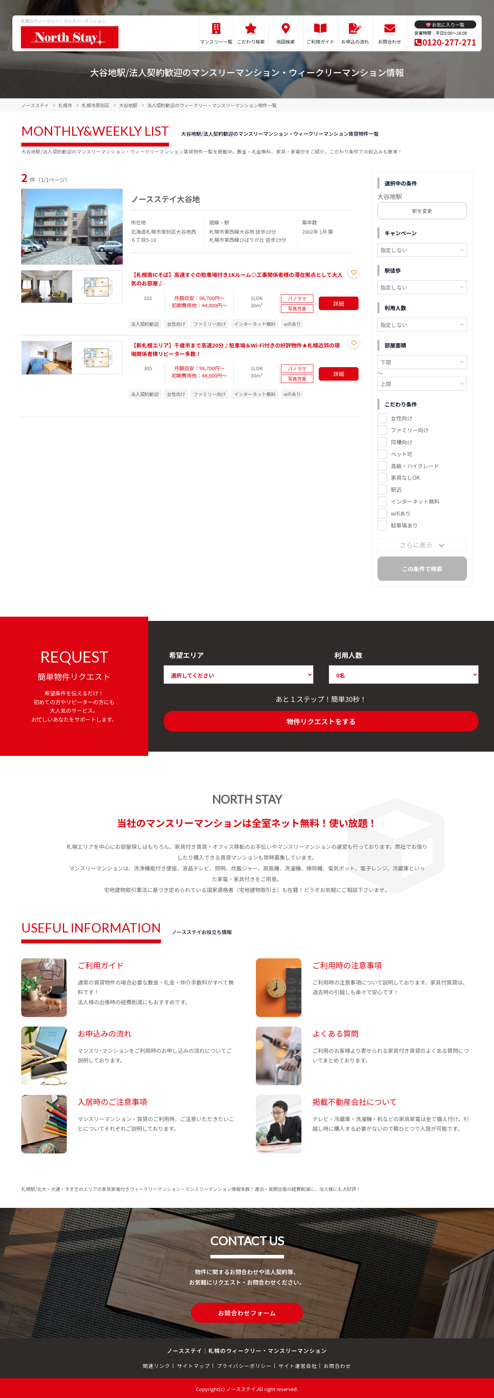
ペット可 (402, 454)
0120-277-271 (449, 42)
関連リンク (157, 1364)
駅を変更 (422, 210)
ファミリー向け (410, 430)
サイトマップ (193, 1364)
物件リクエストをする (321, 721)
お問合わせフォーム (247, 1312)
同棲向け (402, 442)
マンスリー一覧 (216, 41)
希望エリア (186, 655)
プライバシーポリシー (244, 1364)
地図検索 (285, 41)
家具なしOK (405, 477)
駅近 (396, 489)
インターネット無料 (415, 501)
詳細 (338, 303)
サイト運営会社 (297, 1364)
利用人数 (348, 655)
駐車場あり (404, 525)
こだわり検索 (251, 41)
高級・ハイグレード (415, 466)
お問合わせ (389, 41)
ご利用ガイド (320, 41)
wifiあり (401, 513)
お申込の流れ (355, 41)
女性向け (402, 418)
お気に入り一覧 (448, 24)
